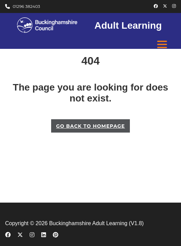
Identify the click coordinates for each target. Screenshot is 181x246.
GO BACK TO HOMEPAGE (90, 126)
